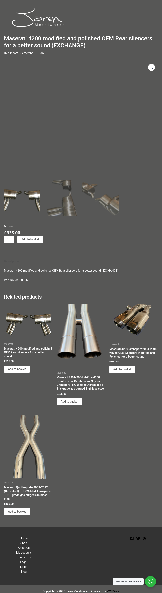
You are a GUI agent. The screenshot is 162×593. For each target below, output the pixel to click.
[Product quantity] (9, 238)
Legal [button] (23, 561)
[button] (151, 67)
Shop (23, 542)
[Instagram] (145, 537)
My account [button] (23, 551)
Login (23, 566)
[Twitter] (138, 537)
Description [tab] (11, 260)
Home (24, 537)
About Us (24, 547)
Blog (24, 570)
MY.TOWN (113, 590)
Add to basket (30, 238)
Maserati (9, 225)
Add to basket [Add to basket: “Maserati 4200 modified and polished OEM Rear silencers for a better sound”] (17, 368)
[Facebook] (132, 537)
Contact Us (24, 556)
